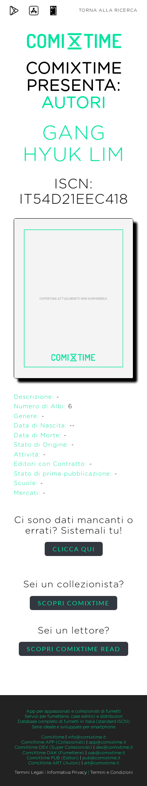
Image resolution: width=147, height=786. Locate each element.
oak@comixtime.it (106, 753)
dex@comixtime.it (114, 747)
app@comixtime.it (107, 742)
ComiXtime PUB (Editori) (53, 758)
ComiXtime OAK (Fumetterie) (53, 753)
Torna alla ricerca (108, 10)
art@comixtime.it (101, 763)
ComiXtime (52, 737)
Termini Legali (29, 772)
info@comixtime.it (87, 737)
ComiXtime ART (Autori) (54, 763)
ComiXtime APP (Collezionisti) (53, 742)
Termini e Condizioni (111, 772)
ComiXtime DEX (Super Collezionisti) (53, 747)
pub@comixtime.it (101, 758)
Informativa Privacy (67, 772)
